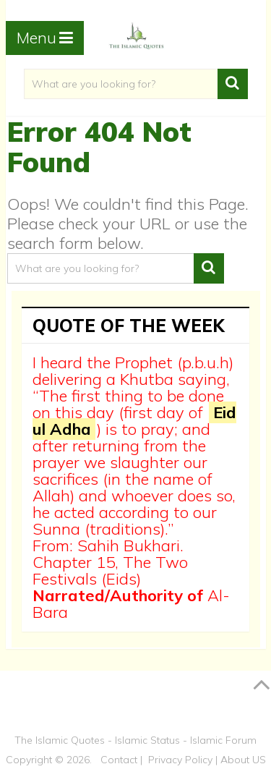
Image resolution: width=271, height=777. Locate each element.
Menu (36, 37)
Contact (118, 759)
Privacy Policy (180, 759)
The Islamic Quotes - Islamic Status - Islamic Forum (135, 740)
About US (243, 759)
